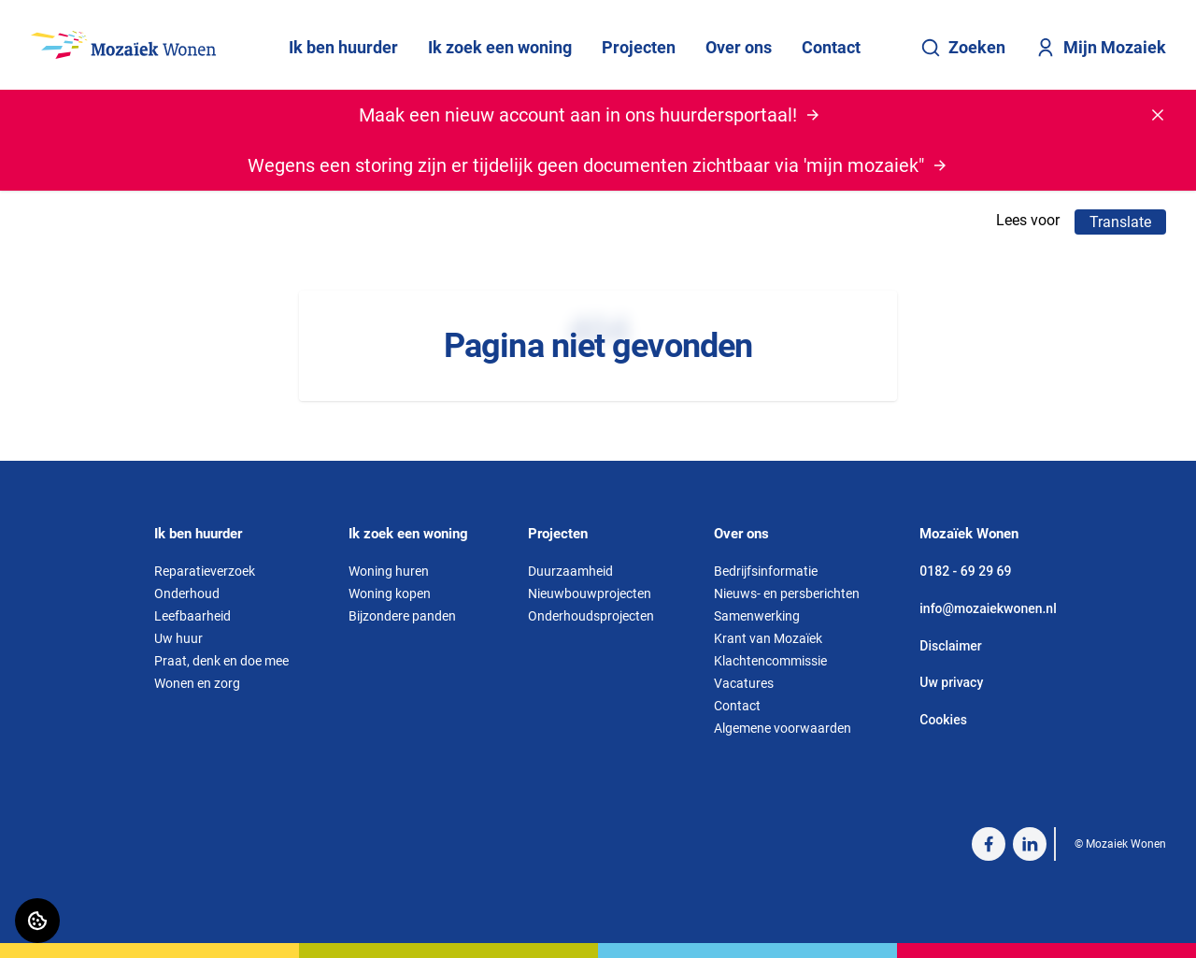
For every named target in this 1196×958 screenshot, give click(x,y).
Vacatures (744, 683)
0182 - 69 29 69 (965, 571)
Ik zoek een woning (500, 47)
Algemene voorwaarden (782, 728)
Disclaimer (950, 645)
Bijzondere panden (402, 615)
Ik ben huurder (343, 47)
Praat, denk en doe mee (221, 660)
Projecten (639, 47)
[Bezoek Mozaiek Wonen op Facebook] (988, 844)
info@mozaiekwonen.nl (987, 608)
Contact (831, 47)
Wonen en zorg (197, 683)
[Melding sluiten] (1157, 115)
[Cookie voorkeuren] (37, 920)
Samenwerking (757, 615)
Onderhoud (187, 593)
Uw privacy (951, 682)
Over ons (738, 47)
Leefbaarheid (192, 615)
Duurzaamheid (570, 571)
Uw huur (178, 638)
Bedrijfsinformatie (766, 571)
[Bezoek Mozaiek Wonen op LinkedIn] (1029, 844)
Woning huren (389, 571)
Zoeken (962, 47)
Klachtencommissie (770, 660)
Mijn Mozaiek (1100, 47)
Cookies (943, 719)
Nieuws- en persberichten (787, 593)
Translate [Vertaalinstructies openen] (1120, 222)
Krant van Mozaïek (768, 638)
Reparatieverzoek (204, 571)
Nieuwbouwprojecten (589, 593)
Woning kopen (390, 593)
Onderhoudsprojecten (591, 615)
